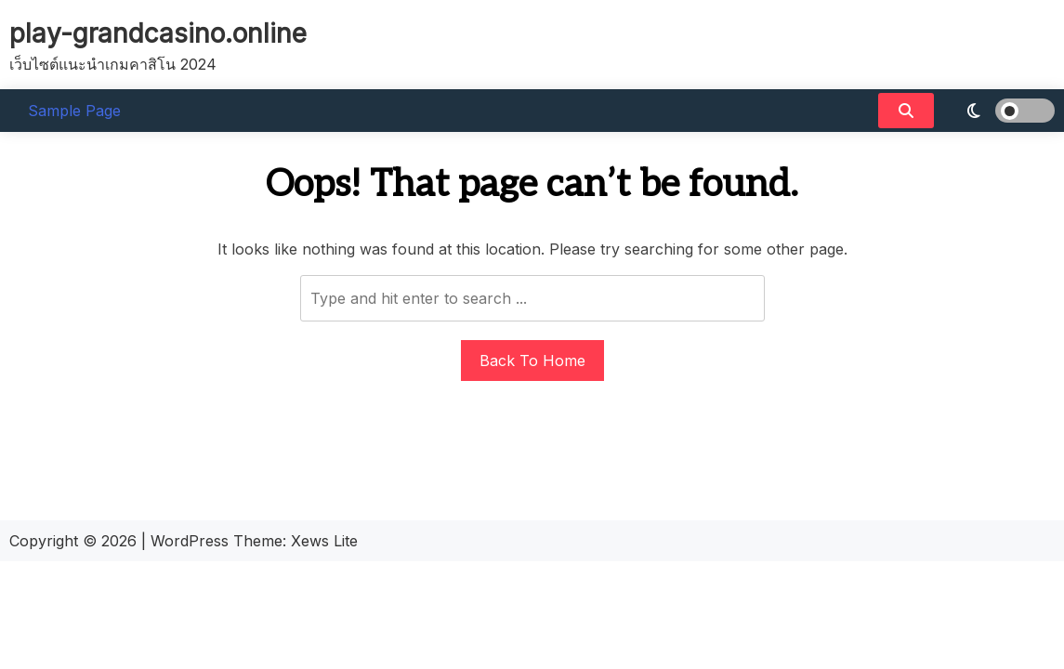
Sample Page (74, 110)
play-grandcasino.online (158, 33)
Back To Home (532, 360)
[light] (999, 110)
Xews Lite (324, 540)
